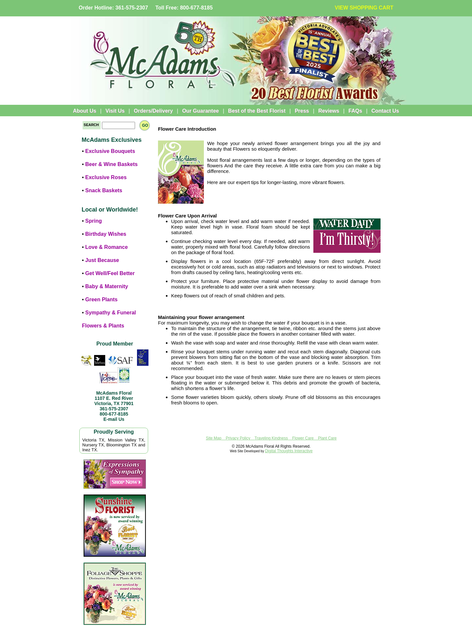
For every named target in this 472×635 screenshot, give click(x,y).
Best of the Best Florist (256, 111)
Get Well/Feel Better (110, 273)
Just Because (102, 260)
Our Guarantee (200, 111)
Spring (93, 221)
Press (302, 111)
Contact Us (385, 111)
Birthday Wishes (105, 234)
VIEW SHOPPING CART (364, 7)
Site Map (213, 438)
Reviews (328, 111)
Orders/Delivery (153, 111)
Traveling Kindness (271, 438)
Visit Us (115, 111)
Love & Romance (106, 247)
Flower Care (303, 438)
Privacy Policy (238, 438)
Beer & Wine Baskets (111, 164)
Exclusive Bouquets (110, 151)
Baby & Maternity (106, 286)
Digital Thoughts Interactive (288, 451)
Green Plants (101, 299)
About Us (84, 111)
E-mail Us (114, 419)
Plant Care (327, 438)
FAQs (355, 111)
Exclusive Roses (106, 177)
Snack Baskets (103, 190)
